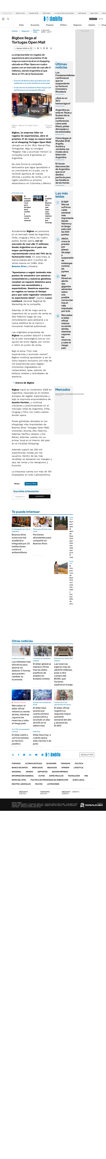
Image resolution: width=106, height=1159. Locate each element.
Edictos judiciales (21, 784)
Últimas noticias (33, 763)
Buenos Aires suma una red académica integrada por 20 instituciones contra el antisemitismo (21, 543)
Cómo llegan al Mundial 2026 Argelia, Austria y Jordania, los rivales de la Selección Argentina (63, 148)
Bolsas (65, 394)
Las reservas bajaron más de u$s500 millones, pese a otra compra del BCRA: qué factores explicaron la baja (63, 674)
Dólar (21, 25)
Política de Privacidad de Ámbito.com (49, 780)
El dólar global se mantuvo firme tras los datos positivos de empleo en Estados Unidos (42, 671)
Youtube (36, 755)
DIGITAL (24, 793)
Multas (38, 784)
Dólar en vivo (20, 13)
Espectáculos (56, 776)
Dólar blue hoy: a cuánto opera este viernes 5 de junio (42, 739)
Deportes (42, 772)
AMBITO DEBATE (70, 793)
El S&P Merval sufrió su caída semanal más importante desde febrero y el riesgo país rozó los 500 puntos (67, 218)
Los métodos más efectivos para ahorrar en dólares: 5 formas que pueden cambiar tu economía (21, 670)
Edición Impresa (60, 772)
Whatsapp (42, 755)
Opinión (91, 25)
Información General (23, 776)
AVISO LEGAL (79, 780)
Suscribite (40, 496)
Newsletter (101, 25)
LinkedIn (30, 755)
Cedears (80, 394)
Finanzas (49, 25)
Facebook (18, 755)
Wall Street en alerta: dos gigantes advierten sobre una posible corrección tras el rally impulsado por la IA (67, 293)
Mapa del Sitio (19, 780)
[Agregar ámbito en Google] (23, 48)
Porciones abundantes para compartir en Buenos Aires (42, 539)
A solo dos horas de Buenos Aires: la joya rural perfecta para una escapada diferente (32, 88)
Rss (86, 776)
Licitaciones (53, 784)
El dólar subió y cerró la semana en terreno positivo (20, 739)
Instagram (24, 755)
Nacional (16, 772)
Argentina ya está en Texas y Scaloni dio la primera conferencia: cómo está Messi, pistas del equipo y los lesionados (63, 120)
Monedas (58, 394)
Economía (35, 25)
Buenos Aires (36, 31)
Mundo (29, 772)
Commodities (72, 394)
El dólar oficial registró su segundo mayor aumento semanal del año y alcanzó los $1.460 (62, 716)
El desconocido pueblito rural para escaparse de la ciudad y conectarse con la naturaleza (29, 208)
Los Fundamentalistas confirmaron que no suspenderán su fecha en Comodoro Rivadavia (65, 82)
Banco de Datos (20, 767)
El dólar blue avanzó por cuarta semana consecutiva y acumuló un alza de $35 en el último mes (41, 716)
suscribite (93, 18)
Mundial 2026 (33, 13)
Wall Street (82, 13)
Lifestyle (78, 767)
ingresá (100, 18)
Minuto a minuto (19, 702)
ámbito (15, 31)
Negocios (77, 25)
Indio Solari (46, 13)
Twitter (13, 755)
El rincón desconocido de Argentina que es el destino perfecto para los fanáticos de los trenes (62, 173)
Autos (41, 776)
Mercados (37, 767)
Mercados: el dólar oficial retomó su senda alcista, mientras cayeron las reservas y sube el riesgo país (67, 331)
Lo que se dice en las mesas (64, 13)
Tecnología (74, 776)
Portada (16, 763)
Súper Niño (94, 13)
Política (63, 25)
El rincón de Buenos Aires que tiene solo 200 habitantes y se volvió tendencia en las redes (32, 81)
